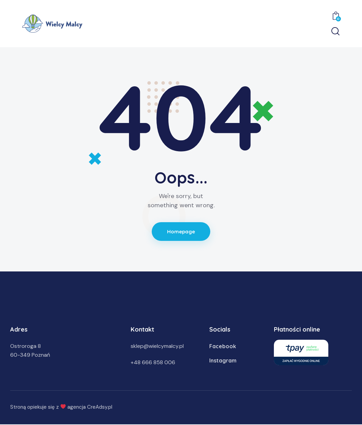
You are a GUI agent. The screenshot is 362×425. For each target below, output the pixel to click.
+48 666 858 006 (153, 362)
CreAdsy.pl (99, 407)
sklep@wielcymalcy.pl (157, 346)
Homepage (181, 231)
